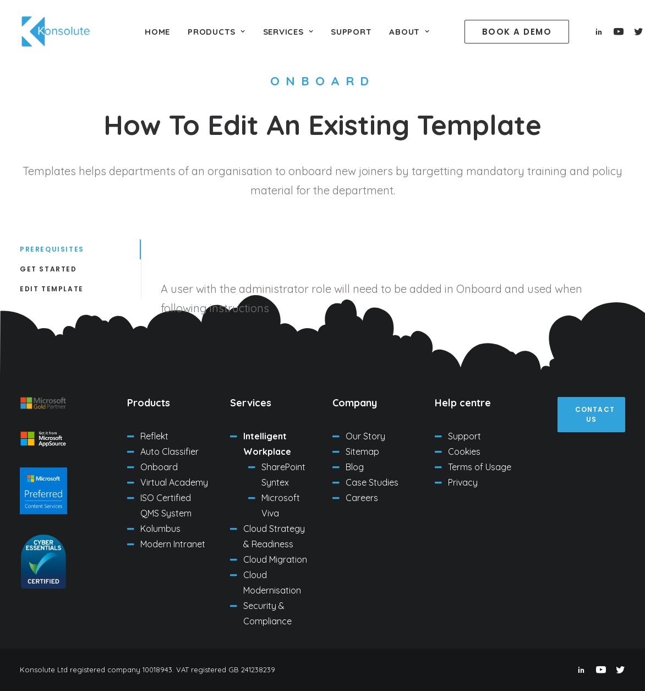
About (409, 31)
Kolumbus (160, 528)
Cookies (464, 451)
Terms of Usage (479, 466)
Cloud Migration (275, 559)
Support (351, 31)
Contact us (596, 414)
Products (216, 31)
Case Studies (372, 482)
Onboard (159, 466)
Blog (355, 466)
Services (288, 31)
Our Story (365, 436)
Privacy (463, 482)
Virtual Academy (174, 482)
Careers (362, 497)
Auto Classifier (169, 451)
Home (157, 31)
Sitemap (362, 451)
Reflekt (154, 436)
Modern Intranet (172, 543)
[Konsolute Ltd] (55, 31)
